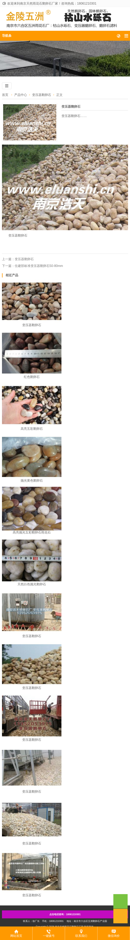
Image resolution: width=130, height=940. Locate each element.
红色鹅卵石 (32, 377)
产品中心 (20, 95)
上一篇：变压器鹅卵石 (18, 259)
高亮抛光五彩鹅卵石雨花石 (32, 532)
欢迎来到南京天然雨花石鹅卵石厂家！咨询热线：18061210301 (52, 3)
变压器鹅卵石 (41, 95)
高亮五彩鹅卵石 (32, 428)
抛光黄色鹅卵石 (32, 480)
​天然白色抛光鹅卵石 (31, 584)
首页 (5, 95)
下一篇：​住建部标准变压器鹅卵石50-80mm (32, 266)
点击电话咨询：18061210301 (64, 914)
